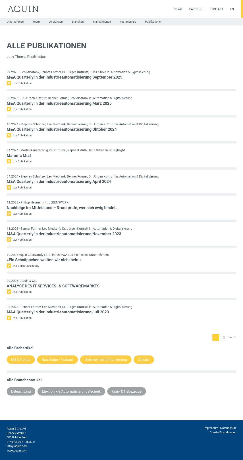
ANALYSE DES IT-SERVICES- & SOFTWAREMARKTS (53, 286)
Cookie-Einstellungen (223, 432)
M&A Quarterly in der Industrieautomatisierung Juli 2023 (58, 312)
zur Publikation (22, 83)
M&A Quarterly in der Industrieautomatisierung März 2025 (59, 103)
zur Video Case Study (26, 265)
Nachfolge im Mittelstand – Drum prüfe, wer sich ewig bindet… (62, 207)
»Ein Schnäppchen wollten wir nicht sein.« (44, 259)
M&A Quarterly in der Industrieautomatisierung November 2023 (64, 233)
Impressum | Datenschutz (220, 428)
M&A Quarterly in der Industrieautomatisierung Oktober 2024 (62, 129)
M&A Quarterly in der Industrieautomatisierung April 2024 (59, 181)
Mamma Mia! (19, 155)
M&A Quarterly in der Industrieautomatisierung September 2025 (64, 77)
